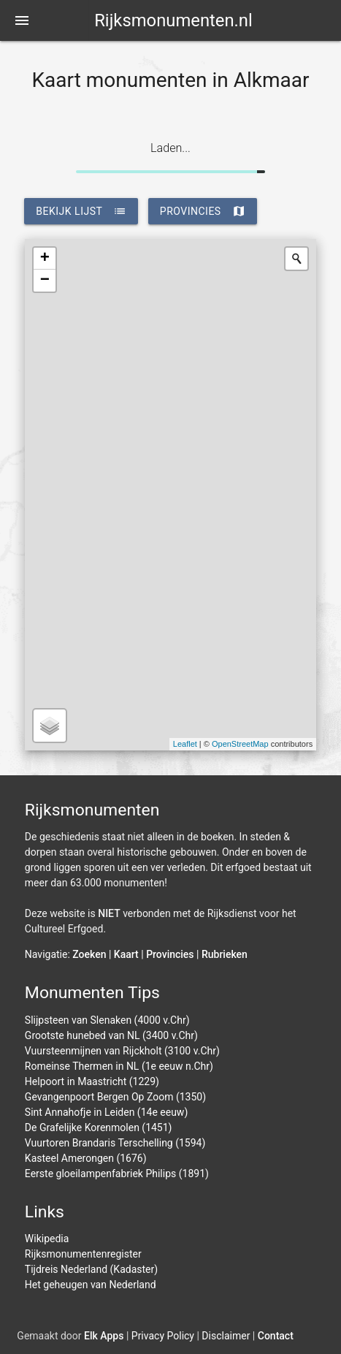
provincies (202, 211)
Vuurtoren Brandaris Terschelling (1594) (115, 1143)
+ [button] (45, 259)
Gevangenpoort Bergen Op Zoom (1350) (115, 1097)
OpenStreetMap (240, 743)
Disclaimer (226, 1336)
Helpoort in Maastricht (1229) (92, 1081)
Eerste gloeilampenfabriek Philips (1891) (117, 1173)
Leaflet (185, 743)
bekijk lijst (81, 211)
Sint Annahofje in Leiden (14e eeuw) (106, 1112)
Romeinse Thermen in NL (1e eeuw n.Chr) (119, 1066)
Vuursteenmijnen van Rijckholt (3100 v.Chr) (122, 1051)
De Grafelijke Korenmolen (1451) (98, 1127)
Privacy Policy (162, 1336)
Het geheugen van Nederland (90, 1284)
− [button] (45, 281)
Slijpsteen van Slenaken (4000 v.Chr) (107, 1020)
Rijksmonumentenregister (83, 1254)
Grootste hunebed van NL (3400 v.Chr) (111, 1035)
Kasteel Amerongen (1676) (86, 1158)
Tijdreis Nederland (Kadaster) (91, 1269)
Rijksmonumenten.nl (173, 20)
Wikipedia (47, 1238)
